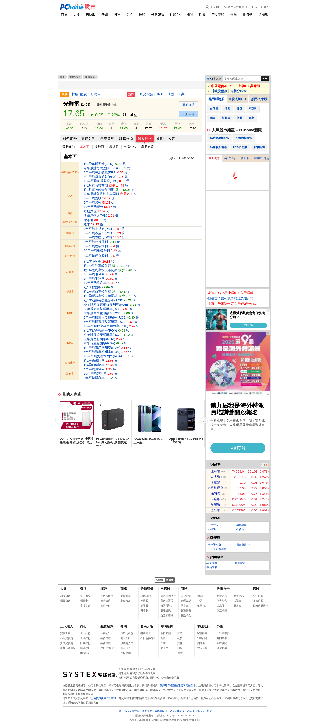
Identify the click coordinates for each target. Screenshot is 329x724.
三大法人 (213, 525)
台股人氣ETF (237, 99)
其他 (180, 643)
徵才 (209, 711)
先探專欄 (125, 653)
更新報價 (188, 104)
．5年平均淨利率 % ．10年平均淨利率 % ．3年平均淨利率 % (98, 373)
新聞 (216, 7)
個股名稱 (215, 78)
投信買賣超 (66, 643)
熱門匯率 (222, 638)
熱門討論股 (216, 99)
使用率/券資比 (108, 648)
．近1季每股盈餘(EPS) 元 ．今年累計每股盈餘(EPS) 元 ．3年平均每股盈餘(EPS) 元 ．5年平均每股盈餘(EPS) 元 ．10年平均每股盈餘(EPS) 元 (105, 172)
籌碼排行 (85, 648)
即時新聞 (167, 626)
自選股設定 (167, 605)
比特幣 (247, 14)
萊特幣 (216, 493)
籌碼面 (114, 146)
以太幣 (215, 477)
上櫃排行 (85, 638)
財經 (180, 648)
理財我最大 (126, 648)
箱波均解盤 (126, 633)
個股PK (175, 14)
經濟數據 (222, 648)
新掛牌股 (222, 595)
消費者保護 (160, 711)
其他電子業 (104, 104)
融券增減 (105, 643)
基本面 (85, 146)
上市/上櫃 (145, 595)
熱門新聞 (166, 633)
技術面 (99, 146)
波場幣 (215, 504)
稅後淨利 (70, 246)
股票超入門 (126, 643)
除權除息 (239, 595)
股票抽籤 (222, 610)
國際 (180, 633)
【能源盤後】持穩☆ (85, 94)
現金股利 (70, 255)
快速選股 (258, 595)
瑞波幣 (215, 482)
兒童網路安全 (177, 711)
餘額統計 (105, 633)
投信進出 (241, 529)
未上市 (164, 648)
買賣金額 (65, 633)
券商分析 (146, 626)
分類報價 (157, 14)
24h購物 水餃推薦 (234, 7)
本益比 (70, 233)
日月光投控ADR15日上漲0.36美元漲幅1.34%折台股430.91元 (163, 94)
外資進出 (213, 529)
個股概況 (145, 138)
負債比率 (70, 362)
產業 (163, 643)
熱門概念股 (259, 99)
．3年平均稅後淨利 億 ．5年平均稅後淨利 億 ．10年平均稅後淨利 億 (100, 246)
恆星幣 (215, 510)
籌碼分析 (88, 138)
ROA (70, 343)
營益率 (70, 291)
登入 (266, 7)
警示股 (220, 605)
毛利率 (70, 272)
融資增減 (105, 638)
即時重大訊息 (261, 158)
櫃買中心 (85, 600)
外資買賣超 (66, 638)
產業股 (144, 600)
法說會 (237, 600)
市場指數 (85, 605)
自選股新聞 (167, 615)
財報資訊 (166, 610)
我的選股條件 (260, 605)
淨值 (70, 213)
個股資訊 (74, 77)
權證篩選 (105, 600)
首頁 (64, 14)
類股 (142, 14)
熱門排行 (202, 643)
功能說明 (240, 563)
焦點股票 (202, 648)
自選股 (90, 14)
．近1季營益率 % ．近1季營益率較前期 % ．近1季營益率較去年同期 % (108, 291)
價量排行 (246, 158)
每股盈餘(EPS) (70, 172)
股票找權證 (106, 595)
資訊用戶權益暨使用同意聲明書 (178, 685)
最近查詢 (214, 158)
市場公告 (130, 146)
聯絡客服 (212, 567)
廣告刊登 (147, 711)
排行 (117, 14)
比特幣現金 (215, 488)
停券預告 (222, 600)
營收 (70, 196)
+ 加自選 (188, 114)
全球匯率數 (223, 633)
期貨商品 (125, 595)
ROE (70, 313)
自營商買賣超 (68, 648)
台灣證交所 (214, 544)
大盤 (76, 14)
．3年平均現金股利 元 (99, 256)
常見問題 (212, 563)
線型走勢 (70, 138)
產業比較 (147, 146)
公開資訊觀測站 (217, 549)
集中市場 (85, 595)
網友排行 (85, 653)
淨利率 (70, 373)
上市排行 (85, 633)
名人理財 (125, 638)
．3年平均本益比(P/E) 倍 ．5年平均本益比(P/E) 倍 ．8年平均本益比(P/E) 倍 (102, 233)
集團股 (144, 605)
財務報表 (126, 138)
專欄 (123, 626)
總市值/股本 (70, 222)
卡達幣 (215, 499)
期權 (202, 14)
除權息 (263, 14)
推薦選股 (258, 600)
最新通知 (68, 146)
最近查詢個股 (168, 595)
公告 (171, 138)
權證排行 (105, 605)
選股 (129, 14)
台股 (163, 638)
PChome (254, 7)
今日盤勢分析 (148, 638)
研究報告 (145, 633)
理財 (180, 653)
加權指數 (65, 595)
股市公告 (223, 588)
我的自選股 (230, 158)
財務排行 (85, 643)
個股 (184, 588)
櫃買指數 (65, 600)
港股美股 (217, 14)
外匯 (233, 14)
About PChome (196, 711)
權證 (190, 14)
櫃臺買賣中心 (244, 544)
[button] (204, 420)
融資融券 (241, 525)
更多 (263, 465)
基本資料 (107, 138)
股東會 (237, 605)
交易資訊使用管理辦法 (103, 698)
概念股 (144, 610)
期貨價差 (125, 600)
